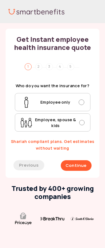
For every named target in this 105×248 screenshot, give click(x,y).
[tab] (31, 66)
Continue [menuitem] (76, 165)
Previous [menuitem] (29, 165)
